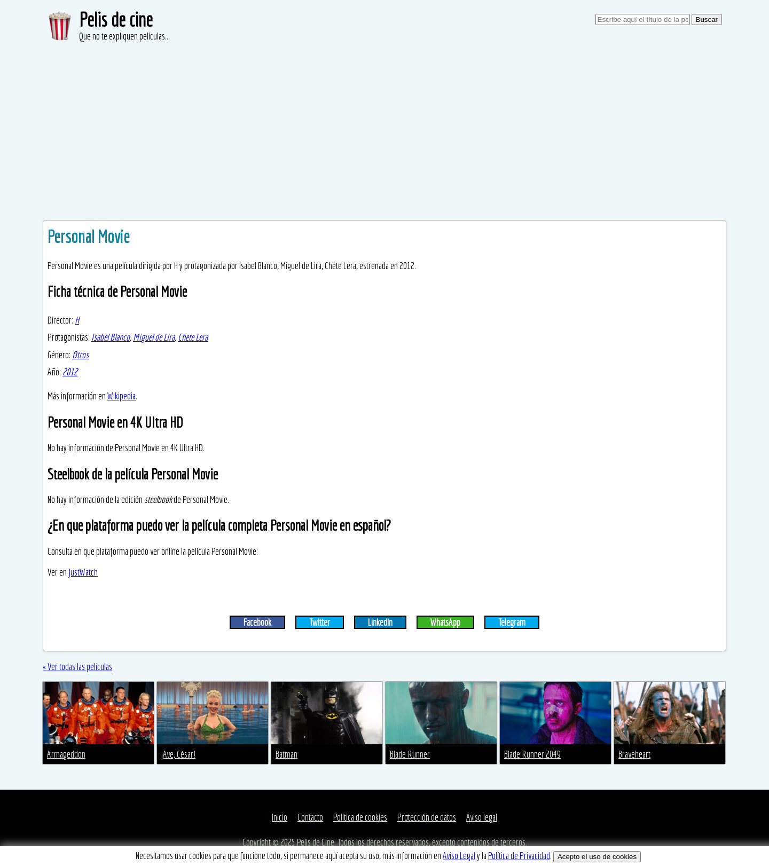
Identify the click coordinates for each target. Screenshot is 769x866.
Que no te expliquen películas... (124, 36)
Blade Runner (410, 754)
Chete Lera (193, 337)
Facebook (257, 622)
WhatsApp (445, 622)
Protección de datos (426, 817)
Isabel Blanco (110, 337)
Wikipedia (121, 395)
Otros (80, 354)
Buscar (707, 19)
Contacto (310, 817)
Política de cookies (360, 817)
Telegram (511, 622)
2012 (69, 371)
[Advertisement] (384, 123)
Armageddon (66, 754)
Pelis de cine (116, 19)
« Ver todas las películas (77, 666)
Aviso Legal (459, 855)
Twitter (319, 622)
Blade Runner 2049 (532, 754)
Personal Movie (89, 236)
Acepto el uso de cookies (597, 857)
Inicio (279, 817)
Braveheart (634, 754)
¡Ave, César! (178, 754)
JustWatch (83, 572)
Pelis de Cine (315, 842)
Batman (286, 754)
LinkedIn (380, 622)
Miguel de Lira (154, 337)
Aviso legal (481, 817)
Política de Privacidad (519, 855)
